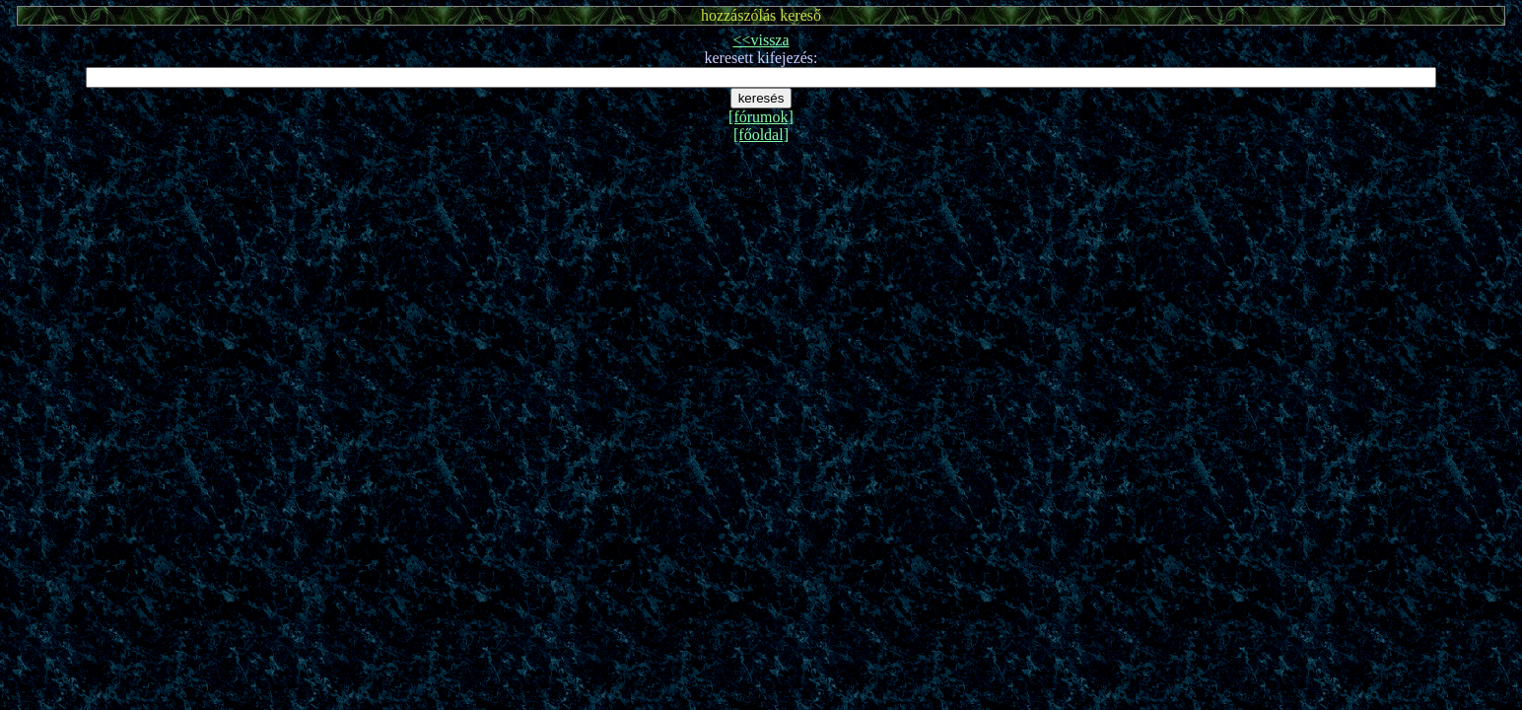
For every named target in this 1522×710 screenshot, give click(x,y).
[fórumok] (761, 116)
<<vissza (760, 40)
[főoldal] (761, 134)
